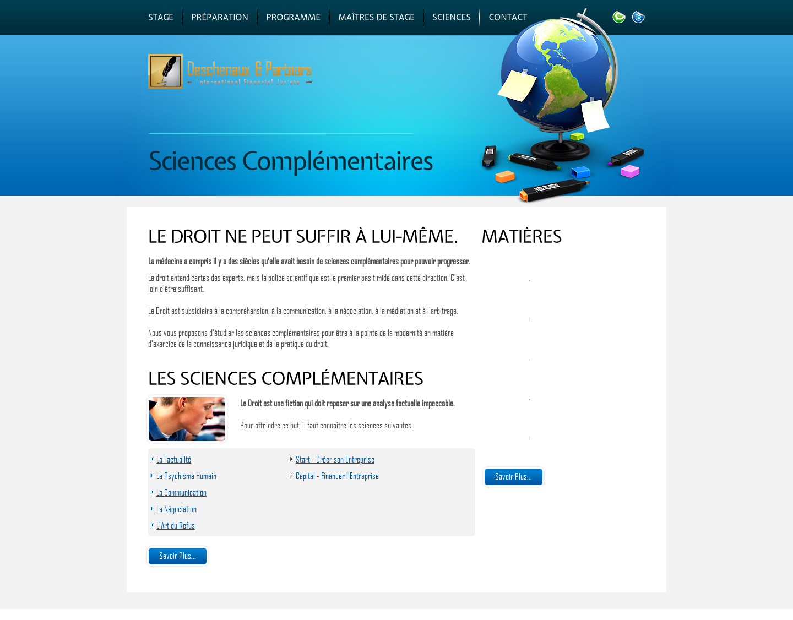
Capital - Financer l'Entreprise (337, 475)
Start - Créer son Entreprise (335, 459)
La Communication (181, 492)
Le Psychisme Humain (186, 475)
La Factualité (173, 459)
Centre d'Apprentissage (407, 86)
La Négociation (176, 508)
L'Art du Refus (175, 525)
